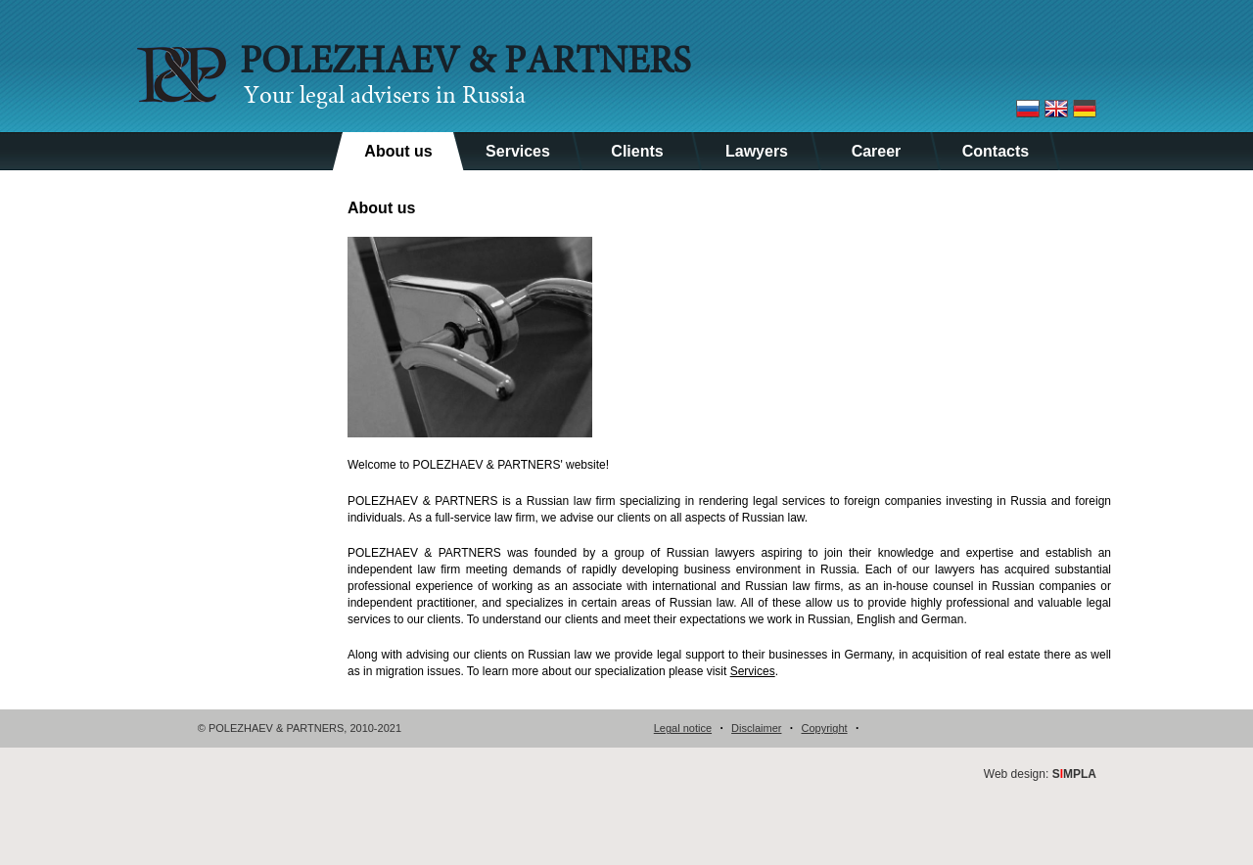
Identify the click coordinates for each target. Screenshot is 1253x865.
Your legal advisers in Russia (385, 96)
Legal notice (683, 728)
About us (398, 151)
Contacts (995, 151)
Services (518, 151)
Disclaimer (756, 728)
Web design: (1040, 774)
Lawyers (756, 151)
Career (877, 151)
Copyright (824, 728)
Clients (637, 151)
